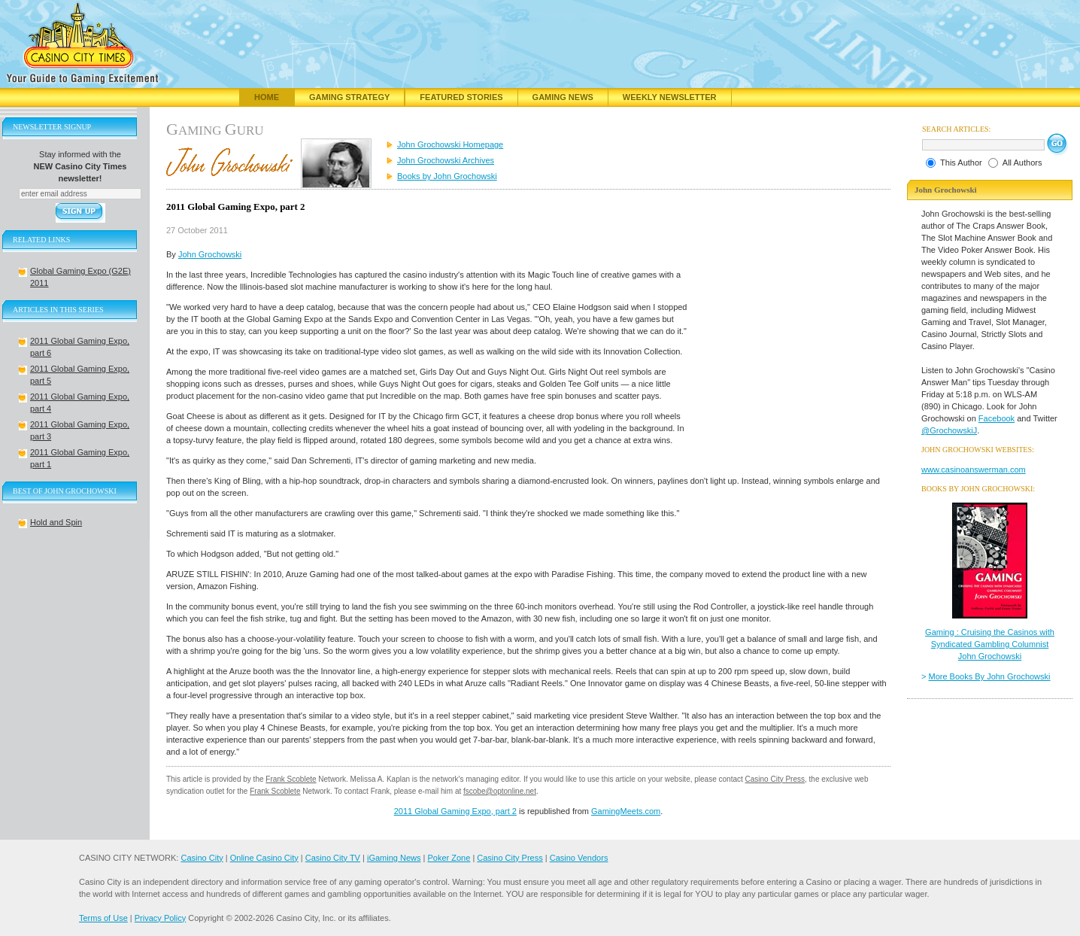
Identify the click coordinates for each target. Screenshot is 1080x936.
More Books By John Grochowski (990, 676)
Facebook (996, 418)
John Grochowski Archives (445, 160)
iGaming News (394, 857)
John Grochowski (209, 254)
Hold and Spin (56, 522)
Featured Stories (461, 97)
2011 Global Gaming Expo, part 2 (455, 811)
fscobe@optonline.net (499, 791)
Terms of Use (103, 917)
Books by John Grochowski (447, 176)
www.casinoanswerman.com (973, 469)
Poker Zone (448, 857)
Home (266, 97)
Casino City (202, 857)
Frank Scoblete (290, 779)
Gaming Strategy (349, 97)
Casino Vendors (579, 857)
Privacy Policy (160, 917)
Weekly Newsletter (670, 97)
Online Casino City (264, 857)
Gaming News (562, 97)
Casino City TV (332, 857)
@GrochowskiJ (949, 430)
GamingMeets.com (625, 811)
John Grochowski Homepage (450, 144)
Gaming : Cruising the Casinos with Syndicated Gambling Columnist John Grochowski (989, 644)
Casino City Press (775, 779)
